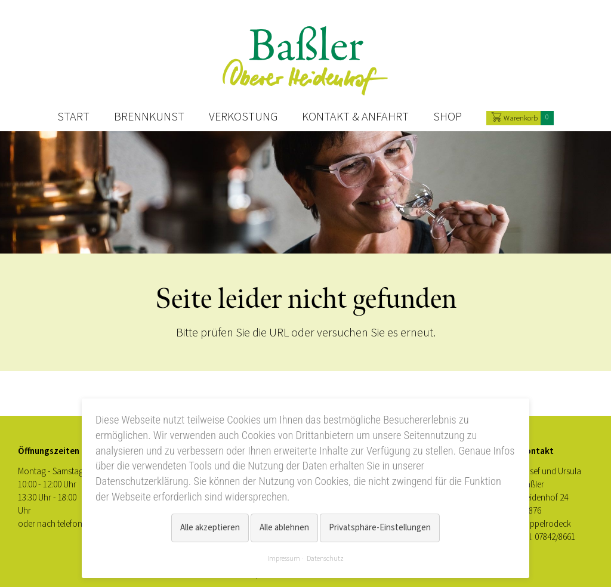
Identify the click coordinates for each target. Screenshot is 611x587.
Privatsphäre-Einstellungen (380, 527)
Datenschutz (325, 558)
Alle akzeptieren (210, 527)
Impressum (283, 558)
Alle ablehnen (284, 527)
